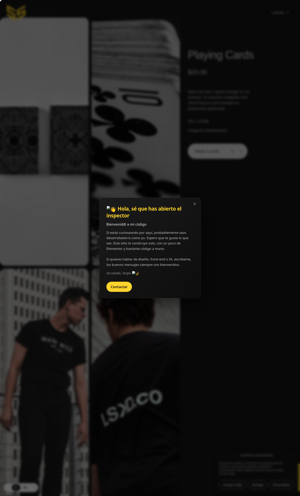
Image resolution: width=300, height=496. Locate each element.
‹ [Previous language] (8, 487)
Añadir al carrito (207, 151)
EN (25, 487)
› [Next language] (34, 487)
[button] (292, 455)
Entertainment (216, 130)
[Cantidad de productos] (232, 151)
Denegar (258, 484)
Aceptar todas (233, 484)
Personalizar (281, 484)
